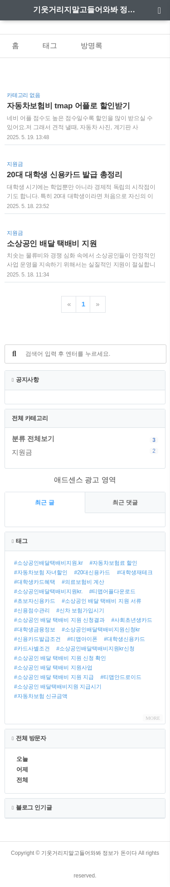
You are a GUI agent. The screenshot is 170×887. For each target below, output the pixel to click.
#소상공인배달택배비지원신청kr (101, 629)
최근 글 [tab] (44, 502)
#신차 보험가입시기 (80, 610)
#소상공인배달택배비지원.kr (48, 563)
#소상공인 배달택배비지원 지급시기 (58, 686)
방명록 (91, 45)
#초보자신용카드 (34, 601)
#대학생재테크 (135, 572)
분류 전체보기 (33, 438)
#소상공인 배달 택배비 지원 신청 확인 (60, 658)
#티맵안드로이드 (120, 677)
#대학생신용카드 (124, 639)
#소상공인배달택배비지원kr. (48, 591)
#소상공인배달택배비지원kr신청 (95, 648)
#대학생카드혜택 (34, 582)
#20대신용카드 (92, 572)
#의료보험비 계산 (83, 582)
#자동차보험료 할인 (113, 563)
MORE (153, 718)
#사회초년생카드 (131, 620)
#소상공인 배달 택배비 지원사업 (53, 667)
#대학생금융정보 (34, 629)
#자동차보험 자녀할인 (41, 572)
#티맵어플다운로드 (112, 591)
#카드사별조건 (32, 648)
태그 (50, 45)
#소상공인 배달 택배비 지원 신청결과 (59, 620)
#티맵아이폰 (82, 639)
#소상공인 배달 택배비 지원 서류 (101, 601)
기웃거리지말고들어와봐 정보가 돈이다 (85, 9)
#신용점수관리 (32, 610)
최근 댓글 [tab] (125, 502)
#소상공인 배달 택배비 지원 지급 (54, 677)
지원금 (85, 452)
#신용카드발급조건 (37, 639)
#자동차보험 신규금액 (41, 696)
